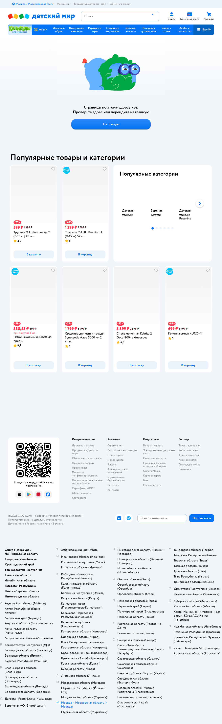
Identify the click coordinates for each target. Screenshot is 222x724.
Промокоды (79, 467)
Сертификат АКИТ (83, 488)
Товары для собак (189, 455)
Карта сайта (79, 497)
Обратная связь (81, 493)
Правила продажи (83, 463)
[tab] (134, 203)
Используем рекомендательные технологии (35, 519)
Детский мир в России (21, 523)
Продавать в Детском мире (85, 452)
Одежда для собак (189, 464)
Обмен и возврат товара (86, 458)
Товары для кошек (189, 445)
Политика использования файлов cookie (87, 482)
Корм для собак (188, 459)
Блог (146, 480)
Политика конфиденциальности (85, 474)
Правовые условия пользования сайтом (59, 515)
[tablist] (162, 203)
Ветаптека (185, 469)
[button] (203, 30)
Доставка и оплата (83, 445)
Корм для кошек (188, 450)
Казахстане (43, 523)
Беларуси (58, 523)
